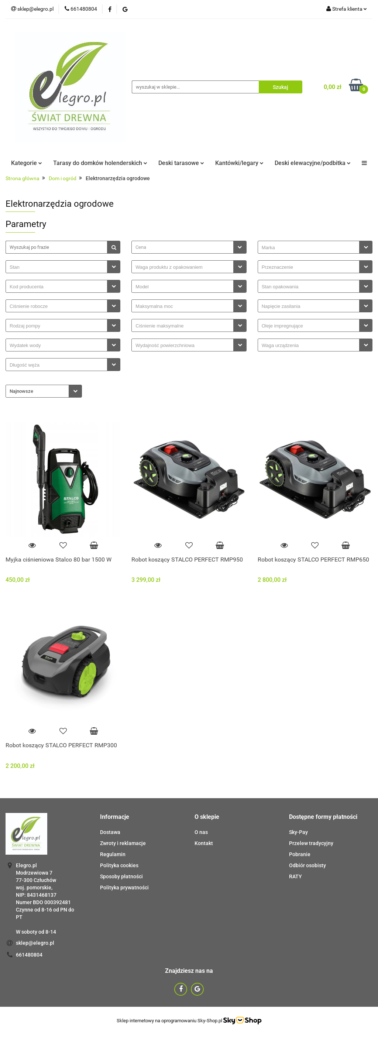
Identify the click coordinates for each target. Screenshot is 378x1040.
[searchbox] (310, 247)
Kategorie (26, 163)
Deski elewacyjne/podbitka (313, 163)
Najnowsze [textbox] (21, 391)
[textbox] (182, 247)
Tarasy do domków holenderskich (100, 163)
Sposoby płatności (121, 876)
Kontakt (204, 843)
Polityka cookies (119, 865)
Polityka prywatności (124, 887)
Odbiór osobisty (307, 865)
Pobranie (299, 854)
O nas (201, 832)
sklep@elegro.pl (35, 943)
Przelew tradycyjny (311, 843)
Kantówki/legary (239, 163)
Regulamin (113, 854)
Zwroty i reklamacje (123, 843)
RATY (295, 876)
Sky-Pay (298, 832)
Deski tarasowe (181, 163)
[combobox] (188, 247)
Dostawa (110, 832)
